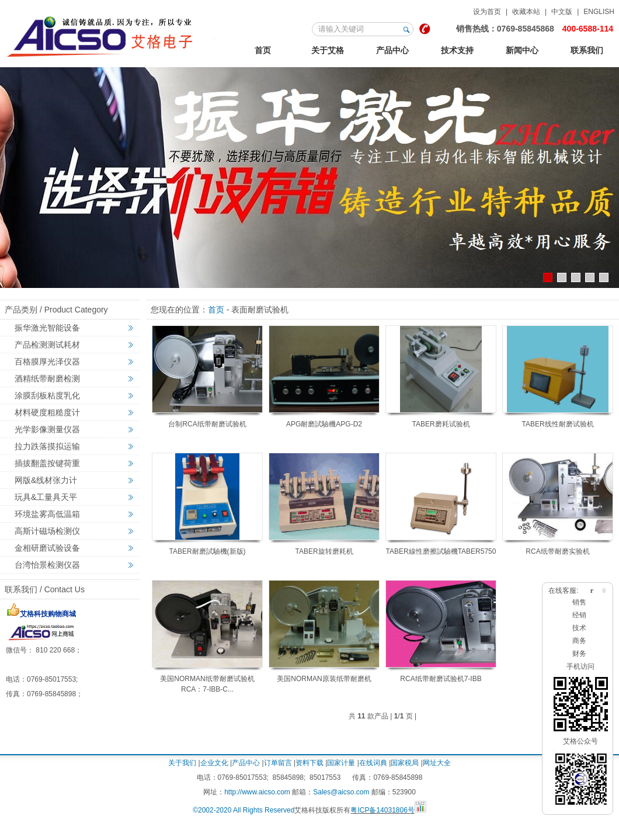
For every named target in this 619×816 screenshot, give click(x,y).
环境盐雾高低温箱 (47, 514)
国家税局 (405, 763)
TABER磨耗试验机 (441, 424)
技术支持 (457, 50)
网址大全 (437, 763)
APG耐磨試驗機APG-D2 (324, 424)
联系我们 (587, 50)
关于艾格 (327, 50)
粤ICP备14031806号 (382, 810)
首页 (263, 50)
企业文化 (214, 763)
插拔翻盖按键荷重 (47, 463)
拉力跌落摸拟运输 (47, 446)
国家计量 (341, 763)
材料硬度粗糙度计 (47, 412)
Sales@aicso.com (341, 792)
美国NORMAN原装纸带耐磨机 (324, 679)
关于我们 (182, 763)
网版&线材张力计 (46, 480)
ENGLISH (598, 12)
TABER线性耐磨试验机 (557, 424)
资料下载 (309, 763)
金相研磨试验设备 (47, 548)
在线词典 (373, 763)
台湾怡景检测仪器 (47, 565)
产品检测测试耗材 (47, 344)
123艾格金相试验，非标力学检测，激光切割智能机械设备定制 (110, 34)
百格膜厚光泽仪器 (47, 361)
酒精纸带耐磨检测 (47, 378)
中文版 (561, 12)
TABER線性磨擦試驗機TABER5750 (441, 551)
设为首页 (487, 12)
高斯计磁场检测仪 (47, 531)
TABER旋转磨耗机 (324, 551)
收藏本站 (526, 12)
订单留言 (278, 763)
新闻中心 (522, 50)
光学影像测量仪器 (47, 429)
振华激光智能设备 (47, 327)
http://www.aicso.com (257, 792)
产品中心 (392, 50)
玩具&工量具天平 (46, 497)
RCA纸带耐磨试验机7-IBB (440, 679)
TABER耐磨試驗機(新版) (207, 551)
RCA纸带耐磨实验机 (557, 551)
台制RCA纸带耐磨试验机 (207, 424)
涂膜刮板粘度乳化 (47, 395)
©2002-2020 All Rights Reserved (243, 810)
